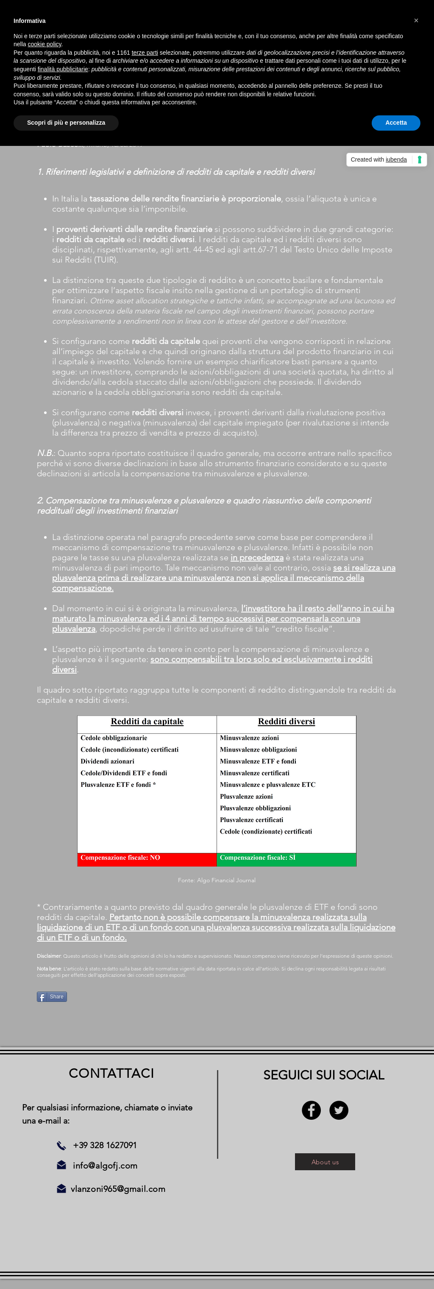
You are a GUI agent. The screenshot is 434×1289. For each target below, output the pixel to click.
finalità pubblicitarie (63, 69)
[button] (416, 20)
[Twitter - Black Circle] (338, 1110)
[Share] (52, 997)
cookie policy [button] (44, 44)
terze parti (145, 52)
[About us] (325, 1161)
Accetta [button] (396, 122)
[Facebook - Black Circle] (311, 1110)
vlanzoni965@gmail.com (118, 1189)
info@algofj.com (105, 1165)
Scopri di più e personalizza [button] (66, 122)
